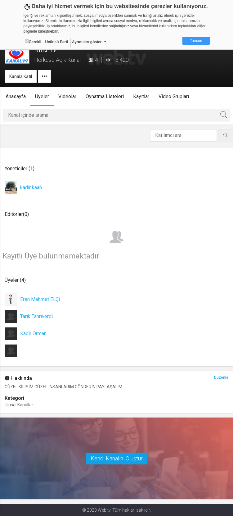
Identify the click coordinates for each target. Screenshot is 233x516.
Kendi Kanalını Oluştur (117, 458)
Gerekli (33, 41)
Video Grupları (174, 96)
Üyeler (42, 96)
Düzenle (221, 378)
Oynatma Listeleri (105, 96)
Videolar (67, 96)
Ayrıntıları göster (87, 42)
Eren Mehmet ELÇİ (40, 299)
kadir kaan (31, 187)
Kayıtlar (141, 96)
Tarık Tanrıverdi (36, 316)
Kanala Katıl (20, 76)
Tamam (196, 41)
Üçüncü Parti (56, 42)
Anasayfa (16, 96)
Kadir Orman (33, 333)
